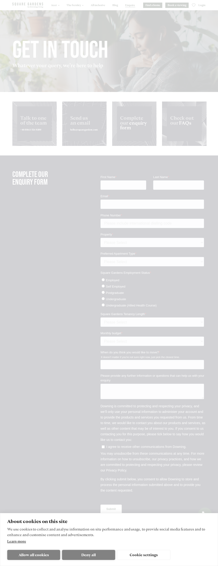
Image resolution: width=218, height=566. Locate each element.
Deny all (88, 555)
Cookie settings (144, 555)
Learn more (16, 541)
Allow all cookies (34, 555)
